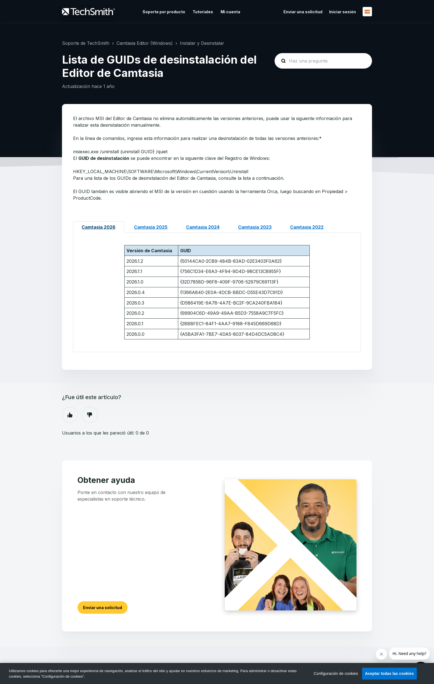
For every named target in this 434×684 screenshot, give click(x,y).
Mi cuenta (230, 11)
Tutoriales (203, 11)
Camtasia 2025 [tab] (150, 227)
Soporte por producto (164, 11)
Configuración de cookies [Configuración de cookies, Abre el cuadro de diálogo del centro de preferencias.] (336, 673)
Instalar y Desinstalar (202, 43)
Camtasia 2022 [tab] (307, 227)
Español (367, 11)
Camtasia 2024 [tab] (202, 227)
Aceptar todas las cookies (389, 673)
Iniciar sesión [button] (342, 11)
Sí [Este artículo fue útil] (70, 415)
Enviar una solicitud (302, 11)
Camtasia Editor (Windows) (145, 43)
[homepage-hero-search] (323, 61)
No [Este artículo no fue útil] (90, 415)
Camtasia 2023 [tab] (255, 227)
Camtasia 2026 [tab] (98, 227)
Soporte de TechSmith (85, 43)
